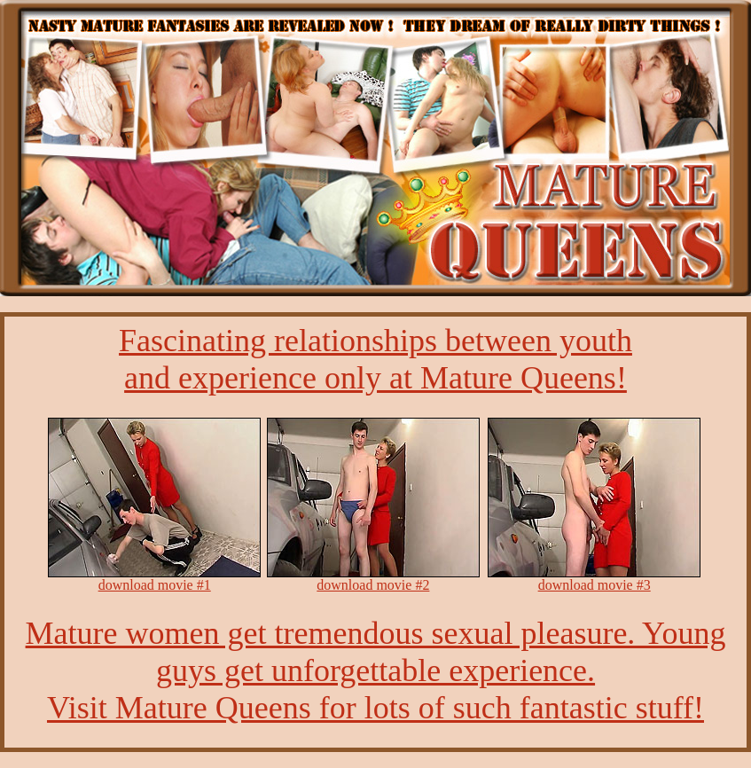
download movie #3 (594, 584)
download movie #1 (154, 584)
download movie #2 (373, 584)
